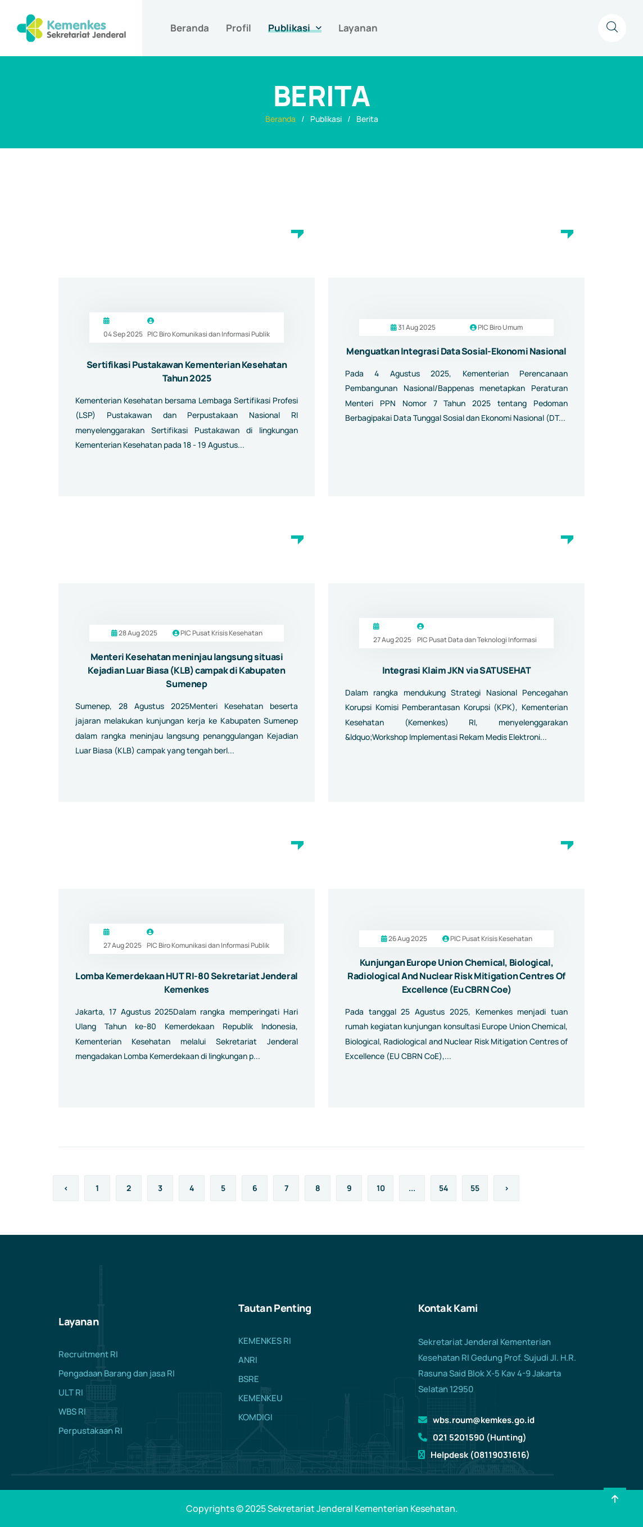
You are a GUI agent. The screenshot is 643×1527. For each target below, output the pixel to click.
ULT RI (70, 1392)
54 (444, 1188)
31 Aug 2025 (417, 327)
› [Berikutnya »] (506, 1188)
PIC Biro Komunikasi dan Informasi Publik (208, 334)
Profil (238, 27)
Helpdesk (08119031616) (480, 1455)
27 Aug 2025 (392, 639)
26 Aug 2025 (407, 938)
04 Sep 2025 (123, 334)
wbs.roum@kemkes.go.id (484, 1420)
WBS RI (72, 1411)
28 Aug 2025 (138, 633)
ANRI (247, 1360)
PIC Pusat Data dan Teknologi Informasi (477, 639)
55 (474, 1188)
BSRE (248, 1379)
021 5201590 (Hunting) (480, 1437)
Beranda (189, 27)
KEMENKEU (260, 1398)
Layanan (358, 27)
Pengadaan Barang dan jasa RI (116, 1373)
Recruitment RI (88, 1354)
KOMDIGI (255, 1417)
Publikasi (289, 27)
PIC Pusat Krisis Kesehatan (221, 633)
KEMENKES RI (264, 1341)
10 (381, 1188)
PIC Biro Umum (500, 327)
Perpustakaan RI (90, 1431)
